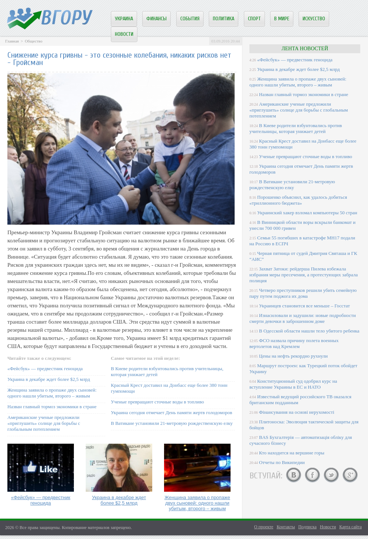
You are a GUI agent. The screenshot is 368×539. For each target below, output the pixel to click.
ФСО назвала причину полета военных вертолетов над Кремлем (293, 343)
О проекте (263, 526)
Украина (124, 19)
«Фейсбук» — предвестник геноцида (45, 368)
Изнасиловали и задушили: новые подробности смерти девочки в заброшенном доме (302, 318)
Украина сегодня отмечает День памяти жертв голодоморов (171, 412)
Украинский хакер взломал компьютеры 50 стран (307, 212)
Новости (124, 34)
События (190, 19)
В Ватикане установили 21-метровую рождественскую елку (172, 423)
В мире (281, 19)
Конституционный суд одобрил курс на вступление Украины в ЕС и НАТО (293, 384)
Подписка (307, 526)
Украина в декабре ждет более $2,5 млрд (48, 379)
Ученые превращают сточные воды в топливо (157, 402)
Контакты (286, 526)
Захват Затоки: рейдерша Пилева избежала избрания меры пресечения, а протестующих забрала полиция (303, 274)
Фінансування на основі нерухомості (296, 412)
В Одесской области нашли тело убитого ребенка (309, 331)
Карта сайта (350, 526)
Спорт (254, 19)
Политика (223, 19)
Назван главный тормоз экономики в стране (51, 406)
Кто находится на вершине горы (291, 453)
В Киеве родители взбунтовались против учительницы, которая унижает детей (295, 128)
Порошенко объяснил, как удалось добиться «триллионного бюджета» (298, 200)
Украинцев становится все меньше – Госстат (304, 305)
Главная (12, 41)
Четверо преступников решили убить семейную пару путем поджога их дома (303, 293)
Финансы (156, 19)
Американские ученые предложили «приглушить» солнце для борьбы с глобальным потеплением (43, 423)
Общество (33, 41)
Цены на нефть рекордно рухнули (293, 356)
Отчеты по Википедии (282, 462)
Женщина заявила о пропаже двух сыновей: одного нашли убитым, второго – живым (51, 393)
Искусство (314, 19)
